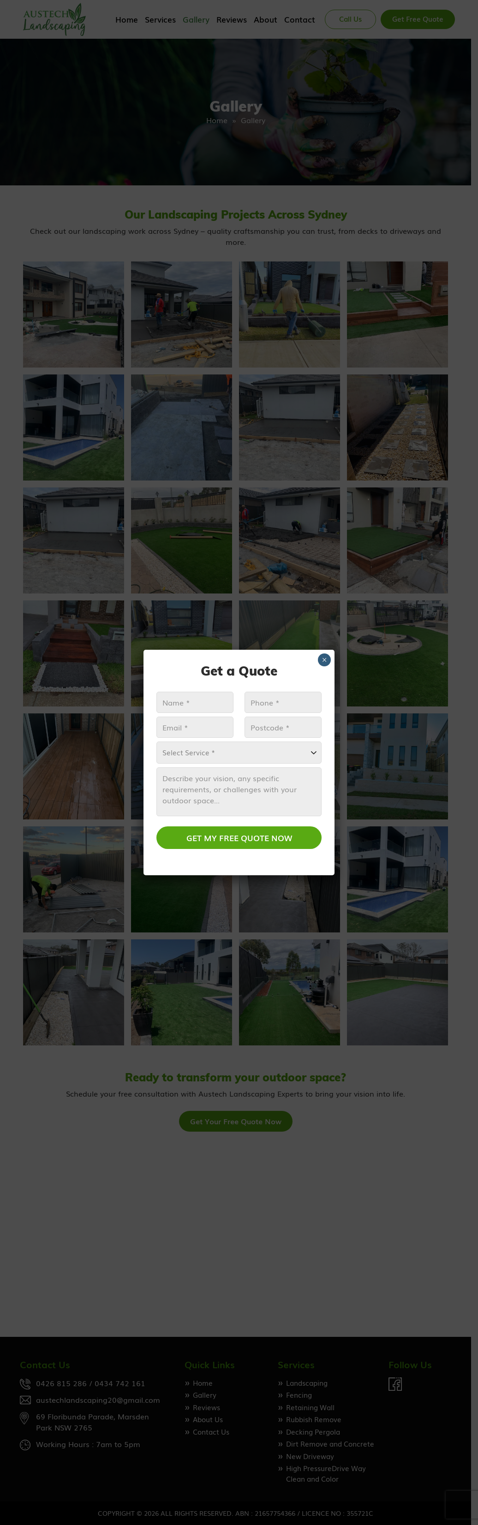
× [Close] (324, 660)
